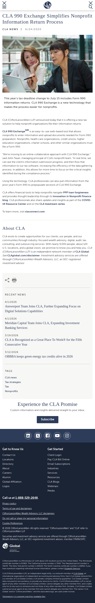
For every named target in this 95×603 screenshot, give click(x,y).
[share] (7, 280)
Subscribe (47, 419)
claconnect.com (35, 211)
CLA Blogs (53, 482)
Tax (7, 387)
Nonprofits (11, 391)
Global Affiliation (11, 482)
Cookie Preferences (12, 523)
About (5, 468)
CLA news (11, 377)
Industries (53, 468)
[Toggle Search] (91, 5)
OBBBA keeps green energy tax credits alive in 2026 (39, 356)
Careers (7, 473)
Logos (5, 486)
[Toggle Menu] (4, 5)
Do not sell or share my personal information (25, 518)
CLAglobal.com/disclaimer (23, 255)
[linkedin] (28, 435)
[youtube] (57, 435)
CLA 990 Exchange (15, 131)
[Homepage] (47, 5)
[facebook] (47, 435)
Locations (8, 459)
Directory (7, 464)
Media (51, 491)
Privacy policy (9, 504)
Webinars (53, 486)
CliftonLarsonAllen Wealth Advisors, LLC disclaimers (28, 513)
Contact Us (8, 455)
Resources (54, 477)
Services (52, 473)
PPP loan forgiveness (75, 192)
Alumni (6, 477)
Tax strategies (13, 382)
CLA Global (82, 252)
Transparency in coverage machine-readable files (23, 597)
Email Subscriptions (59, 464)
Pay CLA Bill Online (59, 459)
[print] (14, 280)
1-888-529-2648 (26, 498)
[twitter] (37, 435)
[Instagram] (67, 435)
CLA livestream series (52, 204)
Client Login (54, 455)
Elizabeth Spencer (72, 569)
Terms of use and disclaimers (17, 509)
